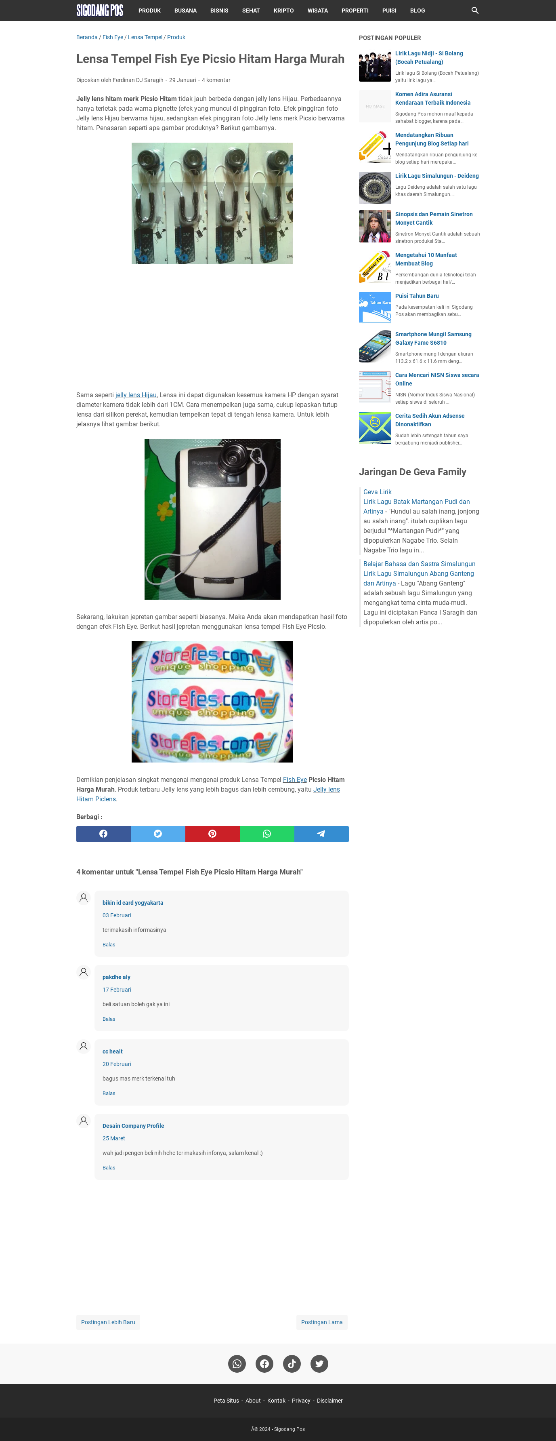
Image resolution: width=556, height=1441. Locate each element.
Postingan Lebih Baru (108, 1322)
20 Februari (117, 1064)
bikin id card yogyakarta (133, 903)
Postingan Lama (322, 1322)
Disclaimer (330, 1400)
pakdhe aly (116, 977)
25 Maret (114, 1138)
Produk (149, 10)
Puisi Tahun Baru (417, 296)
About (253, 1400)
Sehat (251, 10)
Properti (355, 10)
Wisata (318, 10)
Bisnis (219, 10)
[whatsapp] (267, 834)
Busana (185, 10)
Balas (109, 945)
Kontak (276, 1400)
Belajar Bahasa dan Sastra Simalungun (419, 564)
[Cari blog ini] (475, 10)
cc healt (113, 1051)
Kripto (284, 10)
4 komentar (216, 80)
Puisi (389, 10)
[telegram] (321, 834)
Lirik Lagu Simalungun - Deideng (437, 176)
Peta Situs (226, 1400)
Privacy (301, 1400)
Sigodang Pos (289, 1429)
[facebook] (103, 834)
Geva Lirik (377, 492)
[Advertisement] (212, 328)
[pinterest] (212, 834)
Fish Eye (295, 780)
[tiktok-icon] (292, 1364)
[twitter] (158, 834)
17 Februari (117, 989)
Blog (417, 10)
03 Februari (117, 915)
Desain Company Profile (133, 1126)
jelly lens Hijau (136, 395)
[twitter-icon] (319, 1364)
